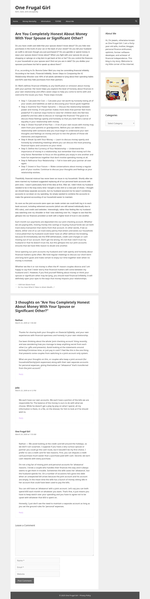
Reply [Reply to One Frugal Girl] (21, 512)
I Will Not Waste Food (26, 284)
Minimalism (46, 21)
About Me (70, 21)
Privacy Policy (85, 595)
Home (15, 21)
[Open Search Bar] (136, 21)
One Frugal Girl (32, 7)
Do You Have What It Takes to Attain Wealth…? (36, 287)
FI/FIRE (58, 21)
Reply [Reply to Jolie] (21, 418)
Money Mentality (29, 21)
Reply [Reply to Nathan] (21, 374)
